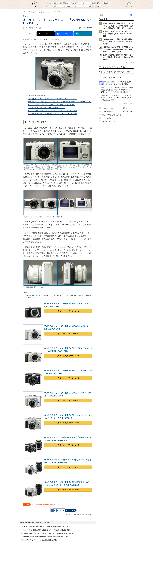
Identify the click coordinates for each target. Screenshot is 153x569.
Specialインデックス (109, 121)
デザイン (47, 295)
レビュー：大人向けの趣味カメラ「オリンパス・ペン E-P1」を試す (52, 111)
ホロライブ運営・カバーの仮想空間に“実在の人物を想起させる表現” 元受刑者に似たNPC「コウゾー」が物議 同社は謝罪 (117, 89)
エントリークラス (56, 295)
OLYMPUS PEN (29, 295)
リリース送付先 (107, 111)
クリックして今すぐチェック (69, 311)
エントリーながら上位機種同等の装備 (43, 505)
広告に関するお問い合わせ (111, 115)
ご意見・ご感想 (107, 108)
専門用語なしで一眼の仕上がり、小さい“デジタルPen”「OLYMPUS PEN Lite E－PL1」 (59, 102)
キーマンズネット (47, 522)
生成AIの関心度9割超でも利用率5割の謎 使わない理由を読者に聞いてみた (44, 536)
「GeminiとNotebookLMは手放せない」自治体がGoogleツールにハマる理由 (45, 526)
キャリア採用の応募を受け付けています (115, 72)
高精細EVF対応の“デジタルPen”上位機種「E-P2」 (46, 108)
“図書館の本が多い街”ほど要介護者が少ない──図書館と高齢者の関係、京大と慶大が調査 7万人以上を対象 (118, 49)
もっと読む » (129, 62)
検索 (131, 15)
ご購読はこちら (127, 103)
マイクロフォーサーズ (71, 295)
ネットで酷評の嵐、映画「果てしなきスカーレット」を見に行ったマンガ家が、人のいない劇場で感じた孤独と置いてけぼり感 (118, 26)
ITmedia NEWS (28, 12)
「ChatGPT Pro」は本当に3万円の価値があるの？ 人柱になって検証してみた (46, 530)
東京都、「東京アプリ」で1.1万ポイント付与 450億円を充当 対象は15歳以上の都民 (118, 33)
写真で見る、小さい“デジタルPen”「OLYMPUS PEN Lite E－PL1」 (52, 99)
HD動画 (88, 295)
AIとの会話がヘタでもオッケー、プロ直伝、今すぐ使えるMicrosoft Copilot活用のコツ (48, 533)
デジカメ (82, 295)
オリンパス (39, 295)
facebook (129, 111)
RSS (127, 108)
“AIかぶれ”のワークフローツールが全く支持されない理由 (39, 540)
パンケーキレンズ (30, 297)
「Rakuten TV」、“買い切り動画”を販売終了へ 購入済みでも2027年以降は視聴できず (117, 41)
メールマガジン (107, 118)
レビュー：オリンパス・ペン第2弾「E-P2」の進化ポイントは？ (51, 105)
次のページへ (70, 510)
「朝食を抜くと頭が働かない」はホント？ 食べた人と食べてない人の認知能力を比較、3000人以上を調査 (117, 97)
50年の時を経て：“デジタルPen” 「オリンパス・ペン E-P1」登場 (52, 114)
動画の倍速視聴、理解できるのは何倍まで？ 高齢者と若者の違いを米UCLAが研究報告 (118, 57)
